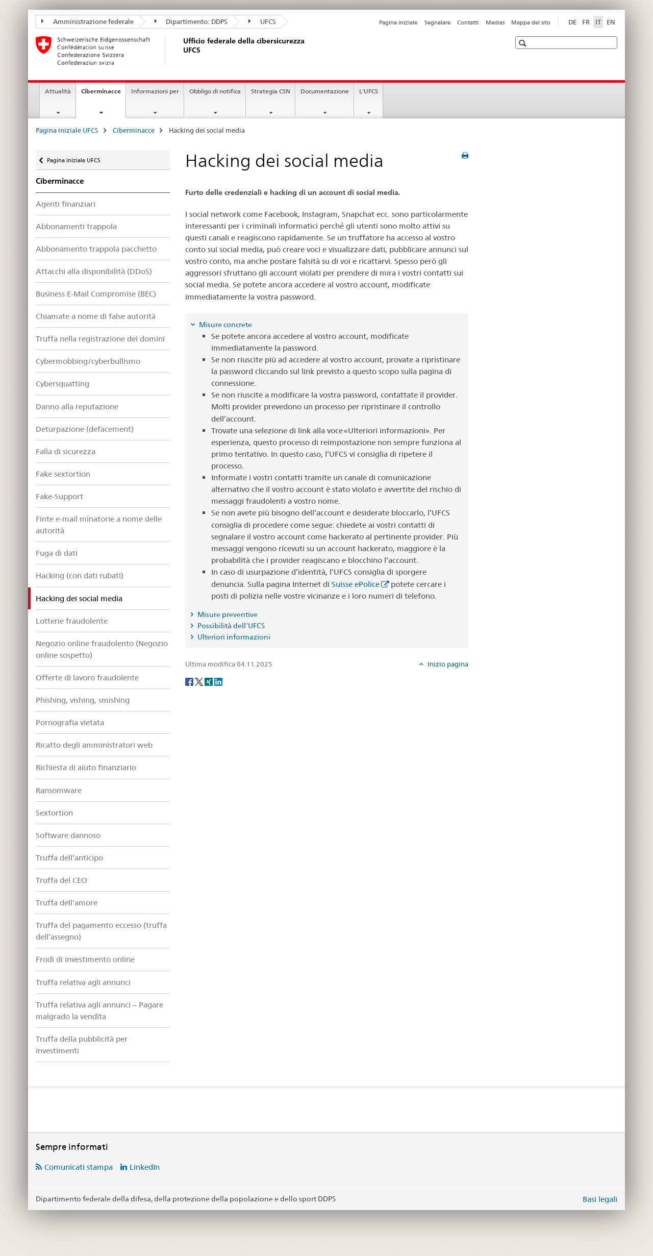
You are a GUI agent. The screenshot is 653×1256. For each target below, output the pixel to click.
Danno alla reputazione (77, 406)
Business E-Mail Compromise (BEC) (96, 294)
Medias (495, 22)
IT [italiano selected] (598, 22)
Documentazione (324, 91)
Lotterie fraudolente (72, 621)
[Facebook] (190, 681)
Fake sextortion (63, 474)
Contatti (468, 22)
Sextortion (54, 813)
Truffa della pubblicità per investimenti (82, 1044)
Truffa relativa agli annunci (83, 982)
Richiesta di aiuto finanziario (86, 767)
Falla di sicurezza (65, 451)
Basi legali (600, 1199)
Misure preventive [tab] (227, 614)
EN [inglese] (611, 22)
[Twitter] (200, 681)
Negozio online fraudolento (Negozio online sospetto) (102, 649)
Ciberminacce (103, 94)
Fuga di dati (57, 553)
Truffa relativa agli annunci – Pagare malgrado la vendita (99, 1010)
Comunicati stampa (78, 1167)
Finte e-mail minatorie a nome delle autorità (99, 524)
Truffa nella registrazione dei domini (100, 338)
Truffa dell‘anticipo (69, 858)
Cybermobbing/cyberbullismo (88, 361)
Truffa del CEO (61, 880)
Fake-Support (59, 496)
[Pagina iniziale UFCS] (181, 50)
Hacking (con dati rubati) (79, 575)
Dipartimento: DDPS (191, 21)
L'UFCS (368, 91)
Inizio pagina (447, 664)
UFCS (262, 21)
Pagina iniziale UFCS (67, 130)
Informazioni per (155, 91)
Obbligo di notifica (215, 91)
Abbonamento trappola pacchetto (96, 249)
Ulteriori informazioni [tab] (233, 637)
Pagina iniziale (398, 22)
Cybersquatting (62, 383)
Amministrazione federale (87, 21)
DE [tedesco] (572, 22)
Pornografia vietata (70, 722)
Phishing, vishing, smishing (83, 700)
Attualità (58, 91)
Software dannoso (68, 835)
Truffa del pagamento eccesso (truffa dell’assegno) (101, 931)
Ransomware (59, 790)
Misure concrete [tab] (224, 325)
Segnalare (437, 22)
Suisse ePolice (356, 584)
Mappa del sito (530, 22)
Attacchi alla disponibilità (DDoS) (94, 271)
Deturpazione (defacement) (85, 429)
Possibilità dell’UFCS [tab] (230, 626)
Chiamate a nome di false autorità (96, 316)
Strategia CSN (270, 91)
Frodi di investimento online (85, 959)
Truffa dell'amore (66, 902)
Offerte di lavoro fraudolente (87, 677)
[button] (524, 43)
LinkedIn (145, 1167)
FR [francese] (586, 22)
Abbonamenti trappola (76, 226)
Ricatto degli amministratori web (94, 745)
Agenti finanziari (65, 204)
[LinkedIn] (218, 681)
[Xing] (209, 681)
